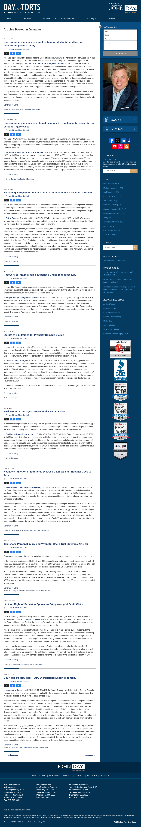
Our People (91, 19)
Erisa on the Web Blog (111, 311)
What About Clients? (111, 328)
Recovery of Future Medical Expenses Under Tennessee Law (40, 274)
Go (133, 171)
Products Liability (111, 196)
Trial (48, 590)
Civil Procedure (16, 664)
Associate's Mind (109, 307)
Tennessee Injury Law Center (114, 260)
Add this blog (109, 160)
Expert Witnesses (24, 747)
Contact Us (79, 775)
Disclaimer (68, 775)
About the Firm (67, 19)
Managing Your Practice (26, 590)
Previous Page (12, 755)
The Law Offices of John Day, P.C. (34, 822)
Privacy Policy (55, 775)
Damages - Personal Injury (30, 109)
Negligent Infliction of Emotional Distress (35, 530)
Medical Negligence (113, 188)
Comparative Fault (17, 179)
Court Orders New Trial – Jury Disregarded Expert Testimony (40, 677)
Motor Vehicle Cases (41, 747)
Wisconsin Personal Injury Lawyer (116, 332)
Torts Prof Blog (108, 324)
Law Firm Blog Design (125, 822)
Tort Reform (40, 590)
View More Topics (109, 234)
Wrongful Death (38, 664)
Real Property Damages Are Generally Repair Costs (34, 411)
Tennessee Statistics (113, 221)
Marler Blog (107, 320)
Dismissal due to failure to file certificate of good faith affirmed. (119, 280)
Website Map (91, 775)
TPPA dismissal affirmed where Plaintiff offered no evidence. (117, 273)
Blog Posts (103, 775)
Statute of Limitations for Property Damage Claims (34, 335)
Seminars (119, 129)
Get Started (120, 53)
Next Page (89, 755)
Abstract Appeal (109, 303)
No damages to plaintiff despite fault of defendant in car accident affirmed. (48, 192)
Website (46, 19)
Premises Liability (112, 205)
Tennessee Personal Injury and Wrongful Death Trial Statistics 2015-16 (46, 544)
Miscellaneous (110, 184)
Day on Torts (22, 8)
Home (8, 19)
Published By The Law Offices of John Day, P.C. (123, 8)
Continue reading (11, 105)
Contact (11, 25)
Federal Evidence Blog (111, 315)
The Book (26, 19)
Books (116, 119)
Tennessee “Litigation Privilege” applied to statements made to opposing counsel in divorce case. (119, 288)
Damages (14, 109)
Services (111, 19)
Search (135, 247)
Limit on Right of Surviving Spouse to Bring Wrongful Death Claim (43, 604)
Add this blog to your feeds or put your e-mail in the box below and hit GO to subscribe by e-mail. (120, 164)
